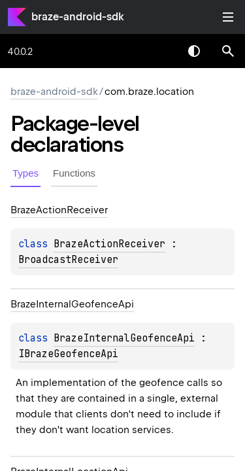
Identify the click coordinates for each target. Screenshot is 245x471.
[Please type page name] (228, 51)
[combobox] (160, 51)
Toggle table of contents (228, 17)
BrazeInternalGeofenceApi (124, 338)
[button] (228, 51)
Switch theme (194, 51)
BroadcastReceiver (68, 259)
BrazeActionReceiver (109, 244)
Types (25, 173)
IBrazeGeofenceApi (68, 353)
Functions (74, 173)
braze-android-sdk (77, 16)
